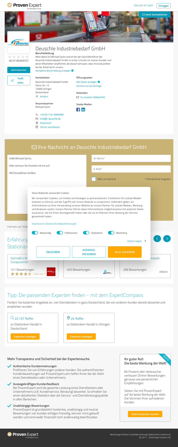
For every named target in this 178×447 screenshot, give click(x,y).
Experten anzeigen (25, 336)
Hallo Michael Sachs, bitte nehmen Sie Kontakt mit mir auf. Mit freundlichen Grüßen (46, 184)
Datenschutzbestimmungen (66, 223)
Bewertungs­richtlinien (119, 434)
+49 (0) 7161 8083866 (52, 114)
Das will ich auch (143, 5)
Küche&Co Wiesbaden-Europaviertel (26, 260)
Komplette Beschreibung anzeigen (54, 70)
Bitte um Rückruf (107, 179)
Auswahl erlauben (89, 252)
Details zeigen (130, 241)
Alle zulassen (125, 252)
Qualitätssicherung (139, 434)
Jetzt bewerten (18, 69)
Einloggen (164, 5)
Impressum (42, 223)
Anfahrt (44, 96)
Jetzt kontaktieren (154, 14)
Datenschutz (153, 434)
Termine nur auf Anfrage (88, 85)
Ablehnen (53, 252)
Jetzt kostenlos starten (145, 414)
